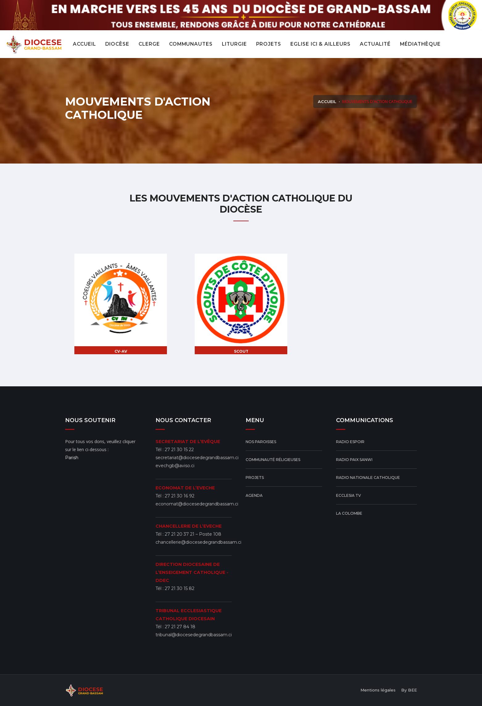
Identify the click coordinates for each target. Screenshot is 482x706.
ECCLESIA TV (348, 495)
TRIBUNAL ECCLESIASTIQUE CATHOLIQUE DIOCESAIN (189, 614)
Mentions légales (378, 689)
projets (268, 44)
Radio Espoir (350, 441)
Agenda (254, 495)
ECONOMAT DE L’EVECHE (185, 488)
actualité (375, 44)
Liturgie (234, 44)
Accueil (84, 44)
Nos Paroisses (261, 441)
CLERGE (149, 44)
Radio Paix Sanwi (354, 459)
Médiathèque (420, 44)
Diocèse (117, 44)
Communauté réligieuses (273, 459)
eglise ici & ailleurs (320, 44)
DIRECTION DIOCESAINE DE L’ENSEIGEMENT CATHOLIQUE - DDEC (192, 572)
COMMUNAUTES (191, 44)
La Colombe (349, 513)
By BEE (409, 689)
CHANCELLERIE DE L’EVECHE (189, 526)
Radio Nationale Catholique (368, 477)
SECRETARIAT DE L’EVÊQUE (188, 441)
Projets (255, 477)
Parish (71, 457)
